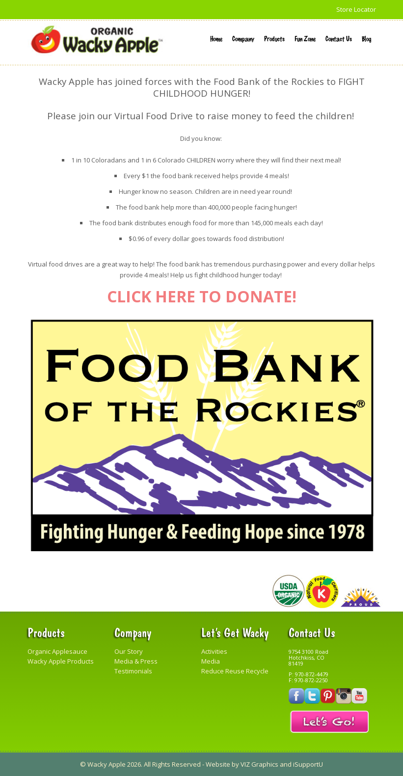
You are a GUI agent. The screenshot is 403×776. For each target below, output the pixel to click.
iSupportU (308, 764)
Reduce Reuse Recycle (235, 671)
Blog (366, 38)
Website (218, 764)
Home (216, 38)
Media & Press (136, 661)
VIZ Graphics (259, 764)
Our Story (128, 651)
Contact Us (338, 38)
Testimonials (133, 671)
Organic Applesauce (57, 651)
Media (210, 661)
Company (243, 38)
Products (274, 38)
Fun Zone (305, 38)
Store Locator (356, 9)
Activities (214, 651)
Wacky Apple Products (60, 661)
